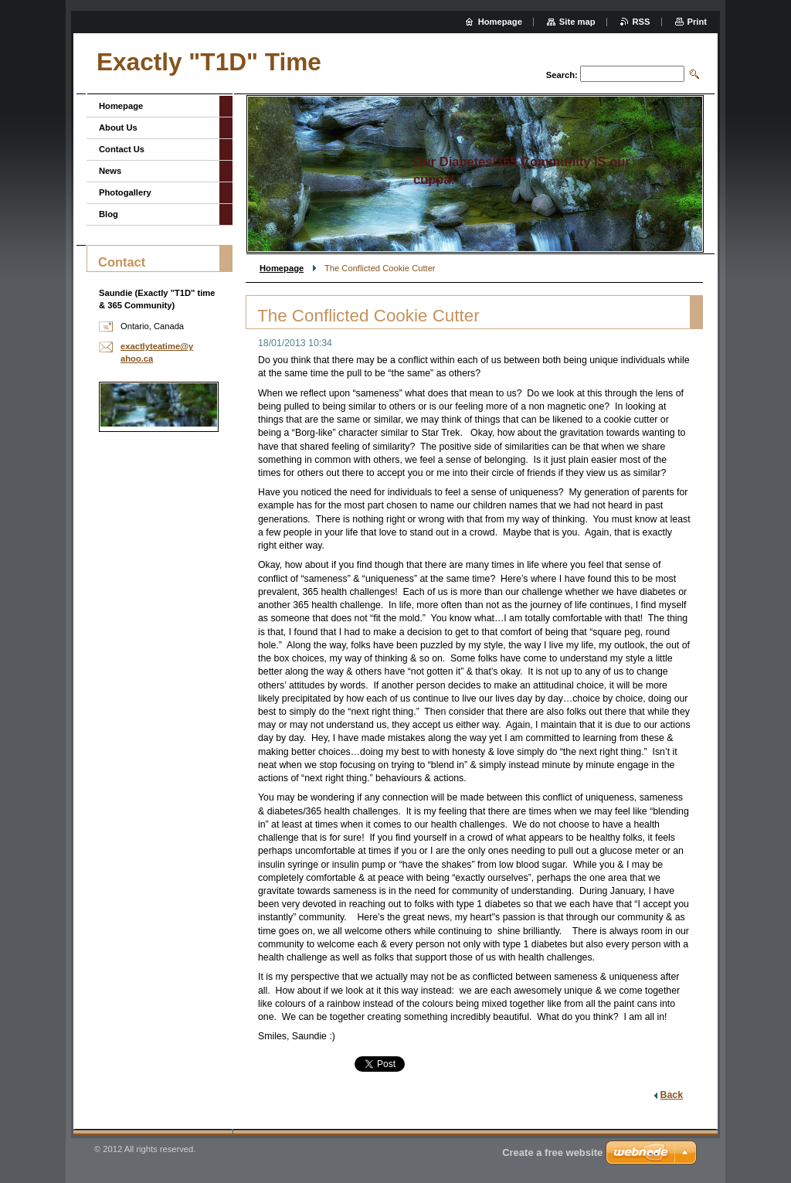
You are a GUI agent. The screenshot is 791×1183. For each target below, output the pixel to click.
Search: (562, 75)
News (110, 170)
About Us (118, 127)
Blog (108, 214)
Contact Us (121, 149)
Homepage (282, 268)
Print (697, 21)
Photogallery (125, 192)
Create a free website (552, 1152)
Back (671, 1095)
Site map (577, 21)
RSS (641, 21)
